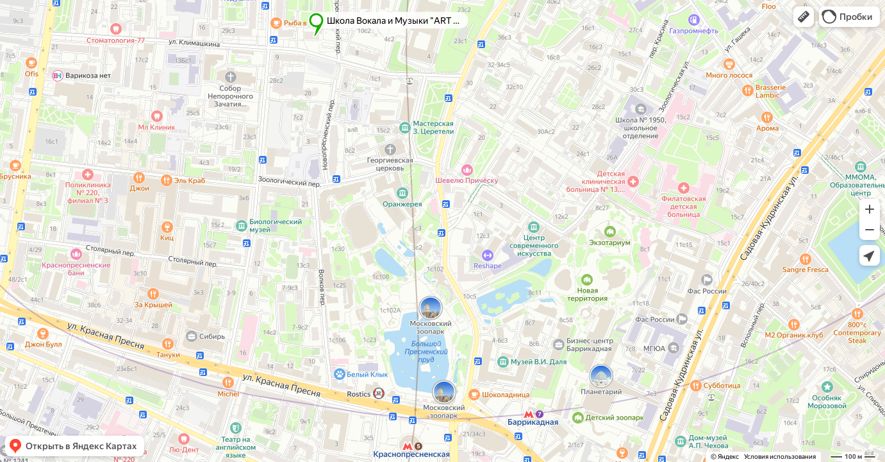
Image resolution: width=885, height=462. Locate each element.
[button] (803, 16)
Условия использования (780, 456)
